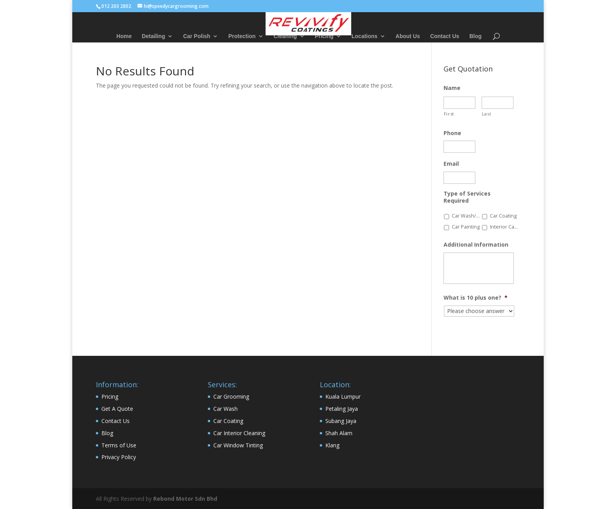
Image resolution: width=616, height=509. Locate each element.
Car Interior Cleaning (239, 433)
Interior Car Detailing (504, 226)
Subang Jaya (340, 421)
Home (124, 36)
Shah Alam (338, 433)
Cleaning (285, 36)
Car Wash (225, 408)
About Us (408, 36)
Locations (365, 36)
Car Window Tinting (238, 445)
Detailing (153, 36)
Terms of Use (118, 445)
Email (451, 163)
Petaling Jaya (341, 408)
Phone (452, 133)
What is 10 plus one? (476, 297)
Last (486, 114)
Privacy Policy (118, 457)
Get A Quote (117, 408)
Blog (475, 36)
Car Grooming (231, 396)
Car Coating (503, 215)
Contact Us (444, 36)
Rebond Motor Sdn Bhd (185, 498)
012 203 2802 (116, 6)
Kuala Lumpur (343, 396)
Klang (332, 445)
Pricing (324, 36)
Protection (241, 36)
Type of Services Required (467, 197)
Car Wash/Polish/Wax (466, 215)
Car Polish (196, 36)
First (449, 114)
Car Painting (466, 226)
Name (452, 88)
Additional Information (476, 244)
